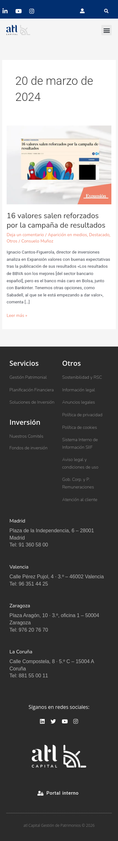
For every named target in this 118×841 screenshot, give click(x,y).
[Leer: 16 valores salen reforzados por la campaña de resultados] (59, 165)
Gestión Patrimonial (28, 377)
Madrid (17, 520)
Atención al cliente (80, 500)
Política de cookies (79, 427)
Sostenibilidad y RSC (82, 377)
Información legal (78, 390)
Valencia (18, 567)
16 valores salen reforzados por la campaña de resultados (56, 221)
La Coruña (20, 651)
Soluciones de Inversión (31, 402)
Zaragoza (19, 605)
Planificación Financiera (31, 390)
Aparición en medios (67, 235)
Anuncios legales (78, 402)
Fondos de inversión (28, 448)
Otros (12, 241)
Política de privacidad (82, 415)
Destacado (99, 235)
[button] (106, 11)
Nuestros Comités (26, 436)
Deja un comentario (25, 235)
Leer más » (17, 315)
